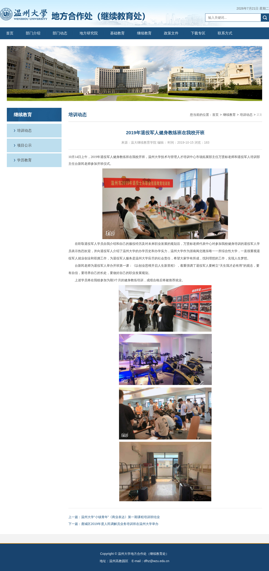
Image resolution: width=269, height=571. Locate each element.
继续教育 (144, 33)
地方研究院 (89, 33)
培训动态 (24, 130)
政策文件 (171, 33)
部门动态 (60, 33)
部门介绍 (33, 33)
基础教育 (117, 33)
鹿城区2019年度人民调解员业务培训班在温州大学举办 (119, 524)
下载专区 (198, 33)
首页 (9, 33)
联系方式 (225, 33)
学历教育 (24, 160)
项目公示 (24, 145)
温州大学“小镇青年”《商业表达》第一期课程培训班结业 (120, 517)
